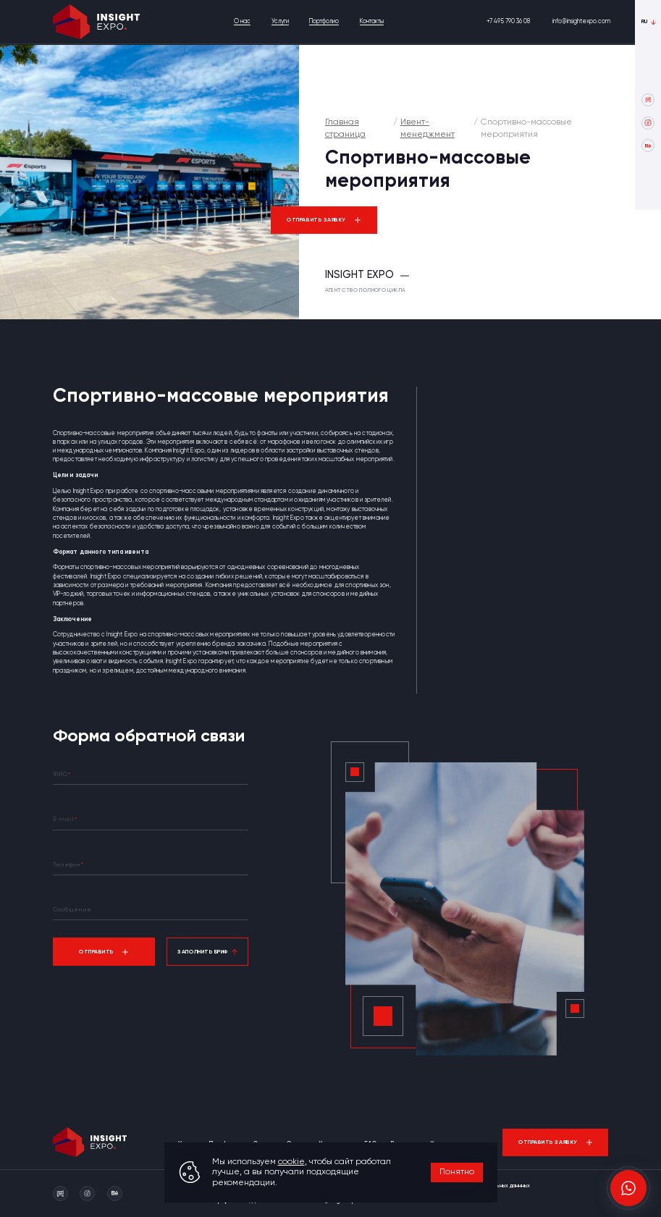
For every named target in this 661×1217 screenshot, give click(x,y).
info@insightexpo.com (581, 21)
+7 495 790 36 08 (508, 21)
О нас (242, 21)
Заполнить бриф (202, 952)
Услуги (280, 21)
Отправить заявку (316, 220)
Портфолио (324, 21)
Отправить (96, 952)
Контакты (372, 21)
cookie (291, 1162)
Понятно (456, 1172)
